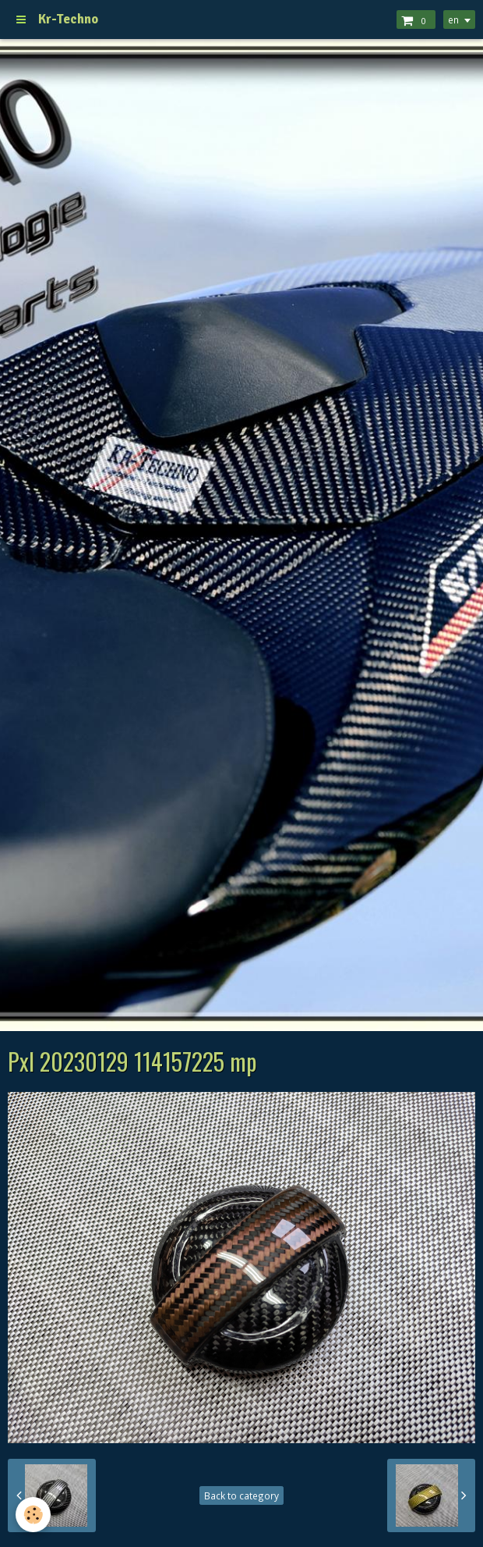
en (453, 19)
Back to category (241, 1495)
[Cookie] (33, 1514)
